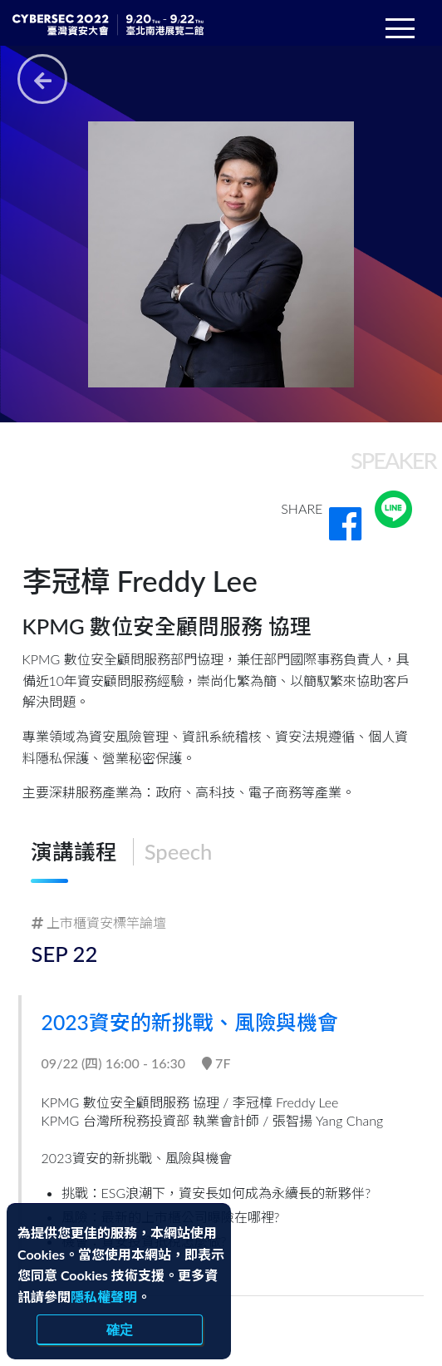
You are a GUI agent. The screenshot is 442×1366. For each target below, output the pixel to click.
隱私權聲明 (104, 1296)
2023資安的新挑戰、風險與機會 (198, 1021)
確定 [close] (119, 1329)
